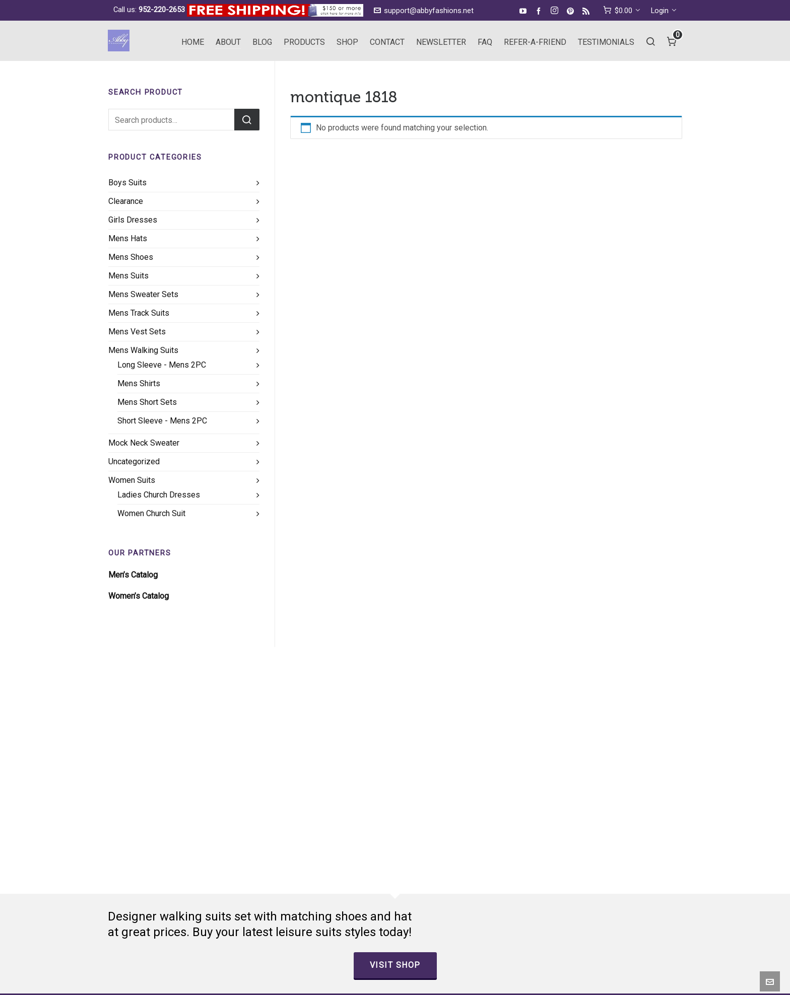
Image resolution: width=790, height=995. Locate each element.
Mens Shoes (130, 257)
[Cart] (672, 41)
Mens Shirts (138, 383)
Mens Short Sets (147, 402)
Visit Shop (395, 965)
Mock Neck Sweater (143, 443)
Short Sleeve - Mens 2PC (162, 420)
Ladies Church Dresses (158, 495)
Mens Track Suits (138, 313)
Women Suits (131, 480)
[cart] (621, 10)
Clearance (125, 201)
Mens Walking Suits (143, 350)
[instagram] (556, 11)
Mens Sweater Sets (143, 294)
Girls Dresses (132, 220)
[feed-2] (587, 11)
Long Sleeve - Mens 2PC (161, 365)
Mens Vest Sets (137, 331)
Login (664, 10)
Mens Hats (127, 238)
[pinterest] (572, 11)
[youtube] (524, 11)
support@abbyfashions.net (424, 10)
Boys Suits (127, 182)
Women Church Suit (151, 513)
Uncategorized (134, 461)
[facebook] (540, 11)
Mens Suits (128, 275)
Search (246, 119)
